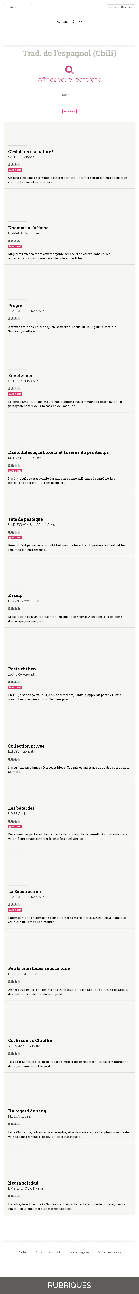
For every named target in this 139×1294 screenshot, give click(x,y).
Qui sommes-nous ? (48, 1252)
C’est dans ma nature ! (30, 151)
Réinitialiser (69, 111)
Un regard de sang (27, 1110)
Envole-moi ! (21, 375)
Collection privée (26, 746)
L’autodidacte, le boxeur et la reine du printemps (58, 452)
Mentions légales (78, 1252)
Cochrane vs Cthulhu (30, 1040)
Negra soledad (23, 1183)
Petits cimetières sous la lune (39, 968)
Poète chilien (22, 668)
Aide (11, 7)
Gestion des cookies (109, 1252)
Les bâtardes (21, 808)
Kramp (15, 595)
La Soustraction (24, 891)
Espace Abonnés (120, 7)
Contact (23, 1252)
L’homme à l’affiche (28, 227)
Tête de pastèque (25, 519)
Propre (15, 305)
